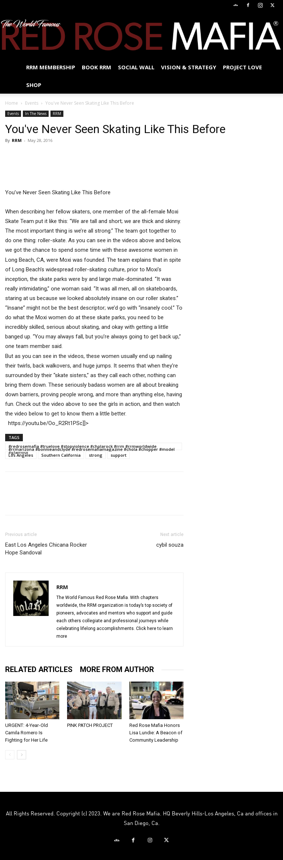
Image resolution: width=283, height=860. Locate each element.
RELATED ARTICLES (39, 669)
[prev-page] (9, 754)
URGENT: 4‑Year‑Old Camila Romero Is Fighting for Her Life (26, 733)
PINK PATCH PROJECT (90, 725)
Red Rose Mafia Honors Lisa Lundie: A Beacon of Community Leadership (155, 733)
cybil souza (170, 545)
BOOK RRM (96, 67)
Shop (33, 84)
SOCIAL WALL (136, 67)
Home (11, 103)
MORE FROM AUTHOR (117, 669)
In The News (35, 113)
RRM (57, 113)
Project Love (242, 67)
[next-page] (21, 754)
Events (31, 103)
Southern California (61, 455)
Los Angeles (20, 455)
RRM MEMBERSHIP (50, 67)
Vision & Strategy (188, 67)
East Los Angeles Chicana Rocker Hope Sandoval (46, 549)
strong (95, 455)
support (118, 455)
